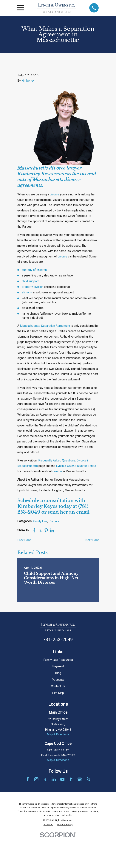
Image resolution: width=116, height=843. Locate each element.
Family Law (40, 521)
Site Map (58, 693)
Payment (58, 666)
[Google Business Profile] (80, 779)
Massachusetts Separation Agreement (45, 326)
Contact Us (58, 686)
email (83, 512)
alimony (27, 292)
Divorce (54, 521)
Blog (58, 673)
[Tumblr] (71, 779)
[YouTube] (62, 779)
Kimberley (28, 80)
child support (30, 281)
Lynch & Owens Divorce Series (76, 466)
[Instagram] (36, 779)
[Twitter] (45, 779)
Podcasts (58, 680)
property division (32, 287)
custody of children (34, 270)
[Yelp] (88, 779)
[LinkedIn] (54, 779)
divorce (54, 194)
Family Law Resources (58, 660)
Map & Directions (58, 734)
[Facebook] (28, 779)
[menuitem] (48, 824)
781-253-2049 (58, 639)
